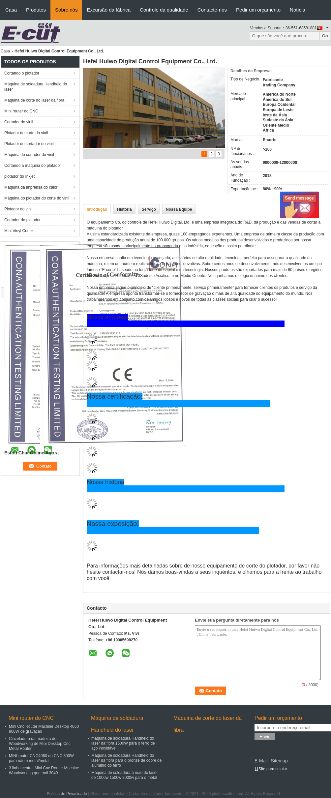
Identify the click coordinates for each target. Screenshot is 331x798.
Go (325, 35)
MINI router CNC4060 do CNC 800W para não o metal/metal (41, 758)
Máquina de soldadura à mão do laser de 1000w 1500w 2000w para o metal (124, 775)
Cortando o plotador (21, 73)
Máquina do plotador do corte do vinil (36, 198)
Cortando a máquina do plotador (32, 165)
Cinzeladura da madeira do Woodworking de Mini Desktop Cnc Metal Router (40, 743)
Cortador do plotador (22, 220)
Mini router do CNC (21, 111)
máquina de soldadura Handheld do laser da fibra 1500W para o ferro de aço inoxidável (123, 743)
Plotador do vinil (18, 209)
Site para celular (271, 769)
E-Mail (261, 760)
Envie (264, 736)
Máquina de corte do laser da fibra (34, 100)
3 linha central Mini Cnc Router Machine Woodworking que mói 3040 (44, 770)
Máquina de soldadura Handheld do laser (35, 87)
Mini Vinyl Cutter (18, 231)
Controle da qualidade (164, 10)
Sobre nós (66, 10)
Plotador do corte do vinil (26, 133)
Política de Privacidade (67, 793)
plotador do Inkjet (19, 176)
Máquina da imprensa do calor (30, 187)
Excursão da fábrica (109, 10)
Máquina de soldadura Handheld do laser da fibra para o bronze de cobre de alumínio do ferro (126, 760)
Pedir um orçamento (258, 10)
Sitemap (279, 760)
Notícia (297, 10)
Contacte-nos (212, 10)
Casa (11, 10)
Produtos (36, 10)
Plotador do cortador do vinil (28, 143)
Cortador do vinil (18, 122)
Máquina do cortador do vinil (29, 154)
